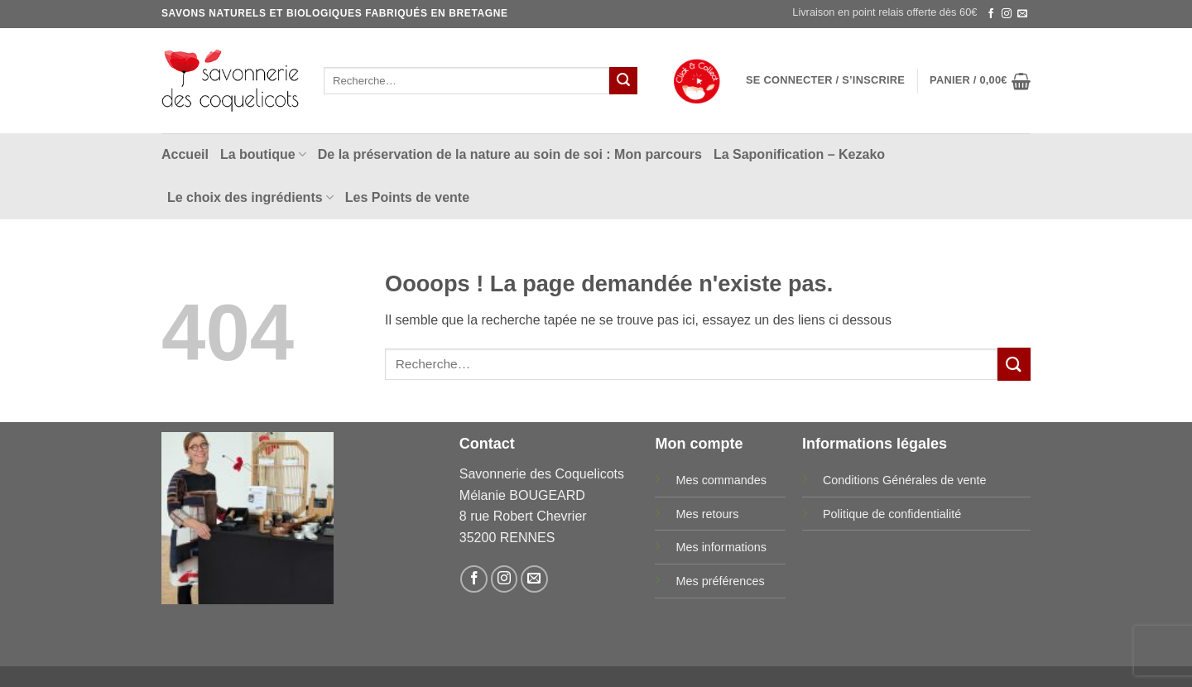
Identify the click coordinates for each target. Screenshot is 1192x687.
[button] (825, 80)
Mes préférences (719, 581)
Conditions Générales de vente (905, 480)
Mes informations (721, 547)
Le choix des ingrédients (250, 197)
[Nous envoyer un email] (1022, 14)
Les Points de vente (407, 197)
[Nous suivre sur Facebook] (991, 14)
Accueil (185, 154)
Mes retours (706, 514)
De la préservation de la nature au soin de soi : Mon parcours (510, 154)
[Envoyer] (623, 81)
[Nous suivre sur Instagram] (1007, 14)
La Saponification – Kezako (799, 154)
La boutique (263, 154)
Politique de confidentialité (892, 514)
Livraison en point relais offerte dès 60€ (884, 12)
